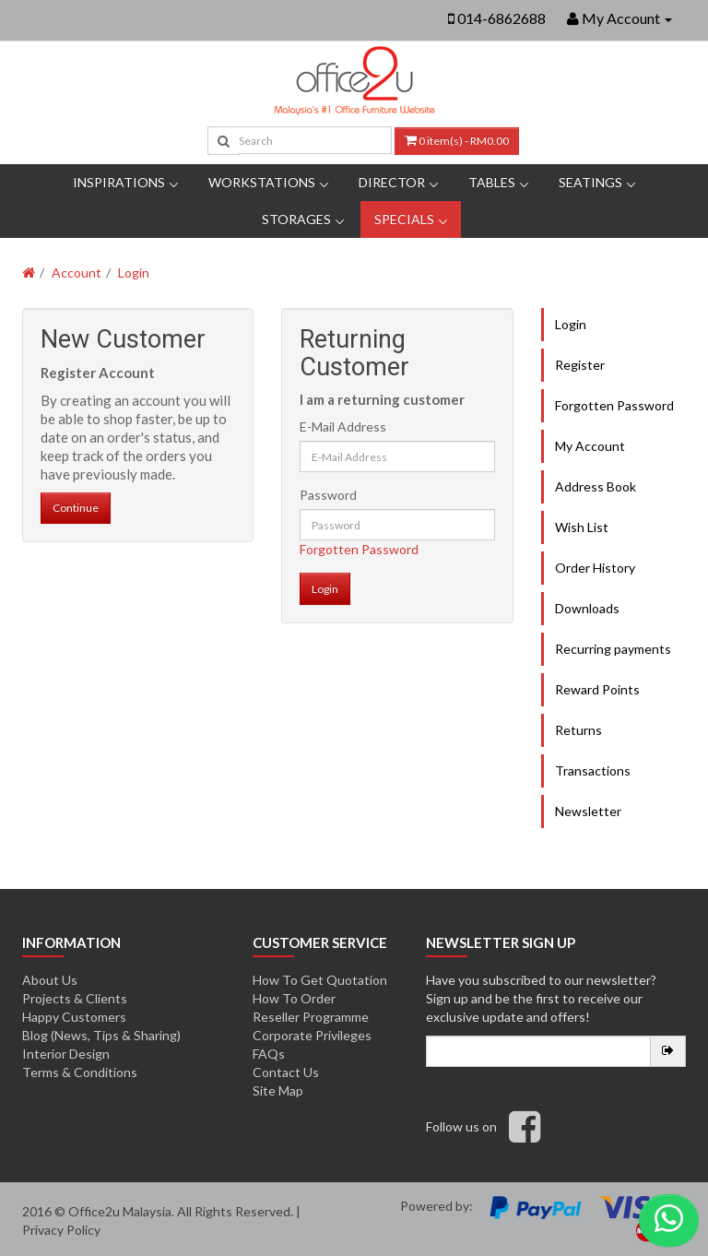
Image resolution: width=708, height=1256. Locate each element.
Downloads (587, 608)
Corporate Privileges (312, 1035)
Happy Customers (74, 1017)
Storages (296, 219)
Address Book (595, 486)
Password (328, 495)
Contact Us (286, 1072)
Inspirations (119, 182)
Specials (404, 219)
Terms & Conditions (79, 1072)
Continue (76, 508)
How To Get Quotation (320, 980)
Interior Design (66, 1053)
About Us (49, 980)
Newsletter (588, 811)
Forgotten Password (359, 549)
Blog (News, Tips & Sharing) (101, 1035)
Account (76, 272)
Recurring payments (613, 649)
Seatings (590, 182)
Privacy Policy (61, 1230)
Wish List (581, 527)
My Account (590, 446)
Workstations (261, 182)
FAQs (269, 1053)
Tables (491, 182)
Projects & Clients (74, 998)
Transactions (593, 770)
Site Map (278, 1090)
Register (580, 365)
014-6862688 (501, 18)
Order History (595, 567)
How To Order (294, 998)
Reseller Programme (311, 1017)
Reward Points (597, 689)
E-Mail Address (343, 426)
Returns (578, 730)
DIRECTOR (392, 182)
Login (133, 272)
